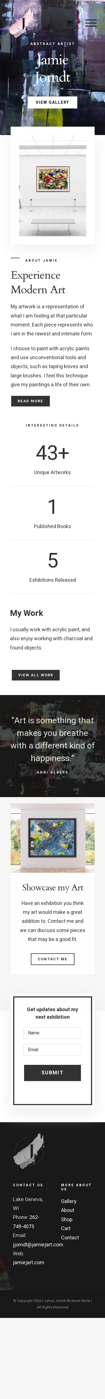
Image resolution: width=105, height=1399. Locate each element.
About (67, 1210)
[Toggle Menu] (91, 23)
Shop (67, 1219)
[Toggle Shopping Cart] (69, 23)
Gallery (68, 1201)
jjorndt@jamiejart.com (38, 1245)
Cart (66, 1228)
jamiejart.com (28, 1262)
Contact (70, 1238)
